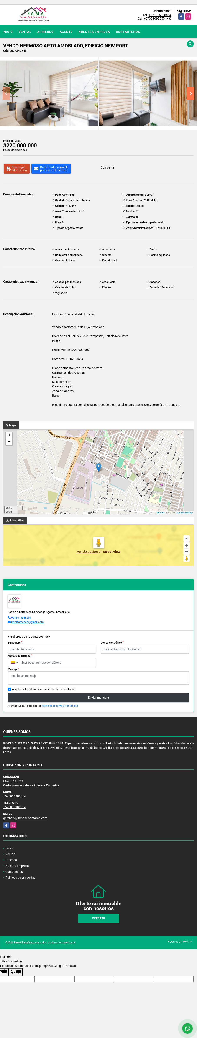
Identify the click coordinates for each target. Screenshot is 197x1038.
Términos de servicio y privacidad (60, 705)
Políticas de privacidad (20, 877)
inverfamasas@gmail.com (27, 622)
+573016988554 (160, 15)
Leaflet (160, 512)
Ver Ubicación (88, 552)
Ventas (25, 31)
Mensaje (13, 669)
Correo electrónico (112, 642)
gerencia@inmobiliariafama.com (25, 818)
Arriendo (45, 31)
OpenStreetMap (184, 512)
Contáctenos (128, 31)
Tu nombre (15, 642)
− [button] (9, 442)
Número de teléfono (20, 656)
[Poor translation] (16, 972)
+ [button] (9, 435)
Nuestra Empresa (94, 31)
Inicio (8, 31)
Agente (66, 31)
